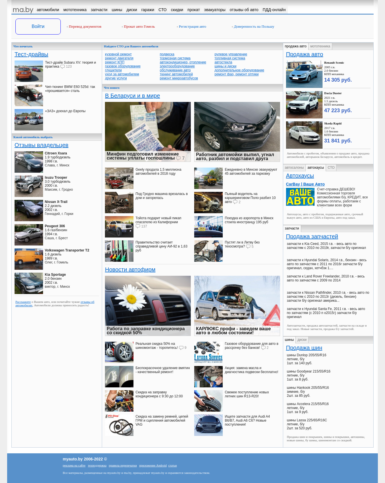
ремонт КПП (114, 62)
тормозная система (175, 58)
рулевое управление (230, 54)
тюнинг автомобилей (176, 74)
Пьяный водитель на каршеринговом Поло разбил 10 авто (250, 198)
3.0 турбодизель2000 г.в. (57, 182)
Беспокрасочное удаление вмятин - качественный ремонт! (162, 370)
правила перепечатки (123, 465)
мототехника (320, 46)
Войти (38, 26)
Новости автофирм (130, 269)
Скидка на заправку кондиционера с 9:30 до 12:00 (159, 394)
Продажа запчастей (312, 236)
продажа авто (296, 46)
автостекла (223, 62)
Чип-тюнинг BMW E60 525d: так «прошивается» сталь (70, 89)
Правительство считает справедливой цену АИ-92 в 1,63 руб (161, 246)
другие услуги (116, 78)
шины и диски (225, 66)
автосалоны (294, 168)
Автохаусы (300, 175)
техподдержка (97, 465)
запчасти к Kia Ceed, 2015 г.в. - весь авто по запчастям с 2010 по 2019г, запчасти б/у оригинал (326, 246)
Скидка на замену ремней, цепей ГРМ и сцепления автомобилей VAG (161, 420)
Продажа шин (304, 348)
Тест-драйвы (31, 54)
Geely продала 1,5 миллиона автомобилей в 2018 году (158, 172)
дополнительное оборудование (239, 70)
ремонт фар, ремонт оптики (236, 74)
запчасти (292, 228)
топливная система (229, 58)
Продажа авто (304, 54)
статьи (172, 465)
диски (302, 340)
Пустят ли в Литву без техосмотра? (242, 244)
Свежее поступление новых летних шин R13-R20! (247, 394)
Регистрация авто (191, 26)
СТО (331, 168)
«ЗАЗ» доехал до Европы (65, 111)
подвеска (167, 54)
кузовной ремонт (118, 54)
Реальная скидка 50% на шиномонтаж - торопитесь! (156, 346)
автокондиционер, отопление (183, 62)
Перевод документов (84, 26)
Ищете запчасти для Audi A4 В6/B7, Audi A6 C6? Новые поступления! (247, 420)
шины (289, 340)
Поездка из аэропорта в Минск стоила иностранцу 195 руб (249, 220)
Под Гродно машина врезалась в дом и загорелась (161, 196)
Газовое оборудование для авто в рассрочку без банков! (251, 346)
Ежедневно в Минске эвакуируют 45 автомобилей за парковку (251, 172)
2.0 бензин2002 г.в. (55, 279)
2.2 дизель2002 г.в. (56, 206)
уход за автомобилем (122, 74)
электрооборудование (177, 66)
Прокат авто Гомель (138, 26)
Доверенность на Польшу (253, 26)
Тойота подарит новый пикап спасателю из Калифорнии (158, 220)
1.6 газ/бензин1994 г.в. (56, 230)
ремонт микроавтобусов (179, 78)
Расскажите (23, 301)
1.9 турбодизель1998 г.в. (57, 157)
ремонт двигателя (119, 58)
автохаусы (315, 168)
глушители (113, 70)
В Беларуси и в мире (132, 95)
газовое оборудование (123, 66)
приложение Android (153, 465)
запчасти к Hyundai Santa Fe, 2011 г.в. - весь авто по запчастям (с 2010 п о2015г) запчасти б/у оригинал (326, 313)
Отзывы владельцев (41, 145)
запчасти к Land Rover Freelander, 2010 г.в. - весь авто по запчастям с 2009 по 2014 (326, 278)
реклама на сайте (74, 465)
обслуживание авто (175, 70)
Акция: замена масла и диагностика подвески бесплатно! (251, 370)
